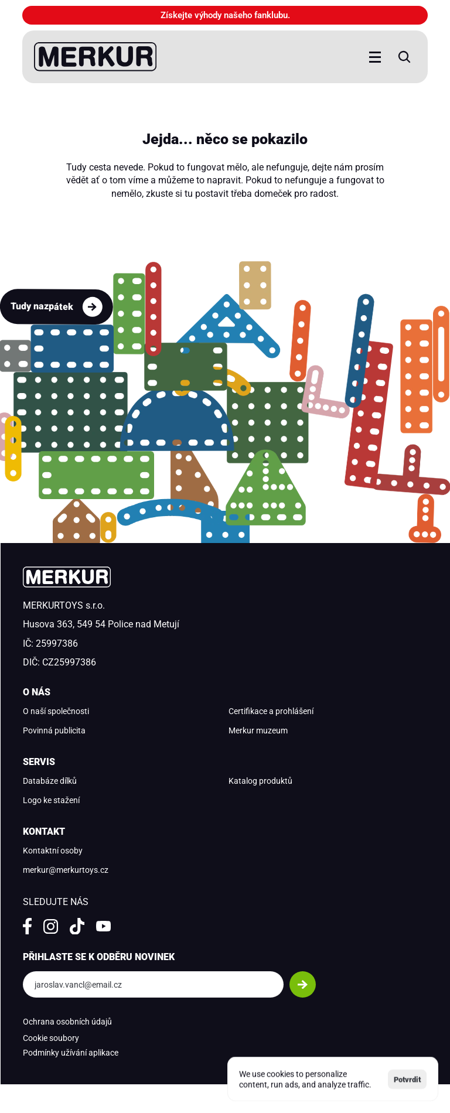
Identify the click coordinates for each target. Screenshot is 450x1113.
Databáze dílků (50, 781)
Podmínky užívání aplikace (70, 1052)
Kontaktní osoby (53, 850)
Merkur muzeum (258, 730)
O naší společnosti (56, 711)
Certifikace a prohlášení (271, 711)
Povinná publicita (54, 730)
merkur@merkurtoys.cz (65, 870)
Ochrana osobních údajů (67, 1021)
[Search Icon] (404, 57)
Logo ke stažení (51, 800)
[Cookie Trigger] (51, 1038)
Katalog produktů (260, 781)
